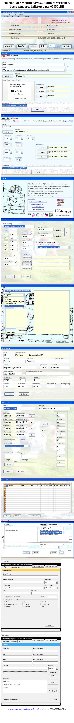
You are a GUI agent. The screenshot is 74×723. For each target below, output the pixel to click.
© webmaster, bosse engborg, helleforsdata (24, 709)
